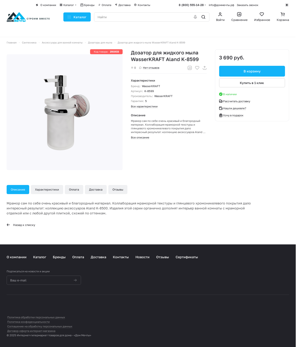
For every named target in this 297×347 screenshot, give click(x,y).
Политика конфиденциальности (28, 321)
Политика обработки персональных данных (36, 317)
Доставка (96, 189)
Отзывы (117, 189)
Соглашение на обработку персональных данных (39, 326)
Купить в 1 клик (252, 83)
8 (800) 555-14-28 (191, 5)
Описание (18, 189)
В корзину (252, 71)
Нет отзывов (149, 67)
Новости (142, 257)
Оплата (74, 189)
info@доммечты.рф (221, 5)
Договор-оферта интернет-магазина (31, 331)
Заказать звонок (247, 5)
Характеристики (47, 189)
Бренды (59, 257)
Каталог (39, 257)
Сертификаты (187, 257)
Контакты (121, 257)
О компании (17, 257)
